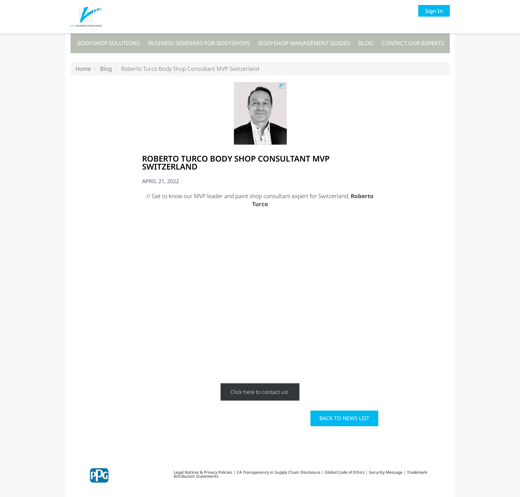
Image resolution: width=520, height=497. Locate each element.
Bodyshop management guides (304, 43)
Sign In (434, 11)
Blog (365, 43)
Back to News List (344, 418)
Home (83, 68)
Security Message (386, 472)
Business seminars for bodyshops (199, 43)
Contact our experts (413, 43)
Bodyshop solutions (108, 43)
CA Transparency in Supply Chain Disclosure (278, 472)
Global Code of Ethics (345, 472)
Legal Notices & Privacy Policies (203, 472)
